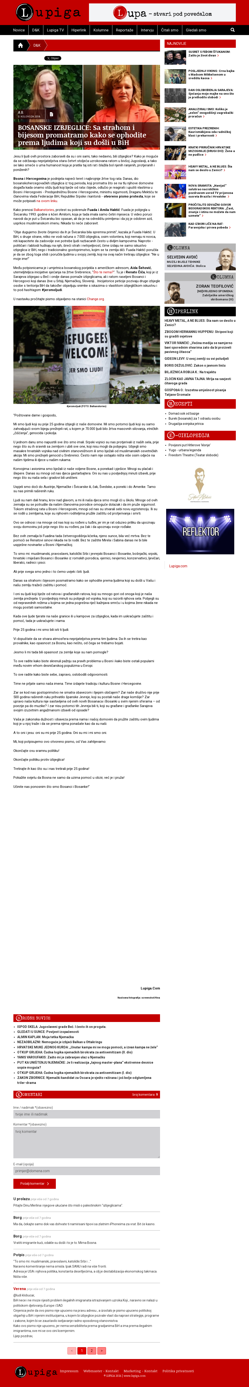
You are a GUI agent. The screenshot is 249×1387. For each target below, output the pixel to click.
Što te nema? (103, 272)
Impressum (69, 1371)
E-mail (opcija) (86, 1168)
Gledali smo (196, 30)
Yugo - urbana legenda (185, 450)
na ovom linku (47, 201)
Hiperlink (78, 30)
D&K (35, 30)
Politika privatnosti (178, 1371)
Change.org (95, 299)
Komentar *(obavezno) (86, 1140)
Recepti (179, 404)
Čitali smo (169, 30)
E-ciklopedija (188, 435)
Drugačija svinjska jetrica (186, 424)
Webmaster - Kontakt (101, 1371)
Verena (19, 1289)
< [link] (72, 1351)
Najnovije (176, 43)
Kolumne (101, 30)
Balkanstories (44, 210)
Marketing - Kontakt (141, 1371)
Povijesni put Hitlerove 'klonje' (190, 445)
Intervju (147, 30)
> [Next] (102, 1351)
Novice (19, 30)
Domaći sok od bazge (184, 413)
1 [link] (82, 1351)
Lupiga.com (178, 566)
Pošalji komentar (34, 1184)
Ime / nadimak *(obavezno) (86, 1112)
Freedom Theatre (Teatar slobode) (193, 455)
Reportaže (124, 30)
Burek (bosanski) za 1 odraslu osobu (194, 418)
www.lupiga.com (134, 1375)
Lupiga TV (55, 30)
